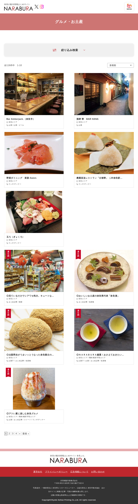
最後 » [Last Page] (26, 433)
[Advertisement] (104, 212)
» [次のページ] (19, 433)
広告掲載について (79, 472)
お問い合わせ (98, 472)
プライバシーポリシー (56, 472)
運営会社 (37, 472)
